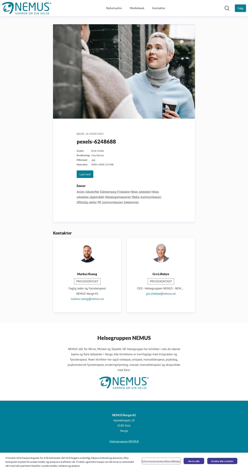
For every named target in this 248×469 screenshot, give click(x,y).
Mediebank (137, 8)
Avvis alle (194, 462)
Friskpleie (123, 192)
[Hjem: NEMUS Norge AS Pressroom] (26, 8)
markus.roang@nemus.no (87, 299)
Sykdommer (131, 202)
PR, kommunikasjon (110, 202)
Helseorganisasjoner (118, 197)
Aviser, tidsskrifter (88, 192)
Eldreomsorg (108, 192)
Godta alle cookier (222, 462)
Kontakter (159, 8)
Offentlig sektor (87, 202)
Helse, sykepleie (140, 192)
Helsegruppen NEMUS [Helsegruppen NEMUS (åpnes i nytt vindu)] (124, 441)
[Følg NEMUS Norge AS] (240, 8)
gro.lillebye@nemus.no (161, 293)
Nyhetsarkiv (114, 8)
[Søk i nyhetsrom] (227, 8)
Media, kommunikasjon (146, 197)
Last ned (84, 174)
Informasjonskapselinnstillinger (161, 462)
